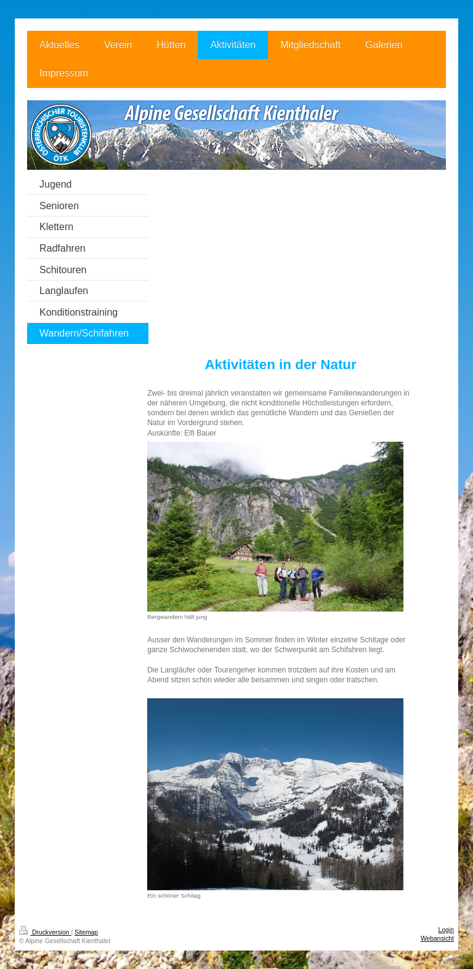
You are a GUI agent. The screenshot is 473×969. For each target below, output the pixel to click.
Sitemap (86, 932)
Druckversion (45, 932)
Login (446, 930)
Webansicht (437, 938)
